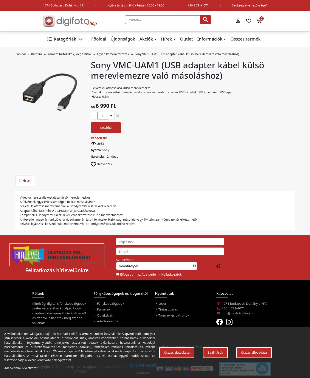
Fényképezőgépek (110, 303)
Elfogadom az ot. (151, 274)
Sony (105, 150)
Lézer (162, 303)
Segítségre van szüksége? (249, 5)
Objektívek (104, 315)
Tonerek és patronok (173, 315)
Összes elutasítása (177, 352)
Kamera (36, 54)
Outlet (186, 39)
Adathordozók (107, 321)
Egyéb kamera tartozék (113, 54)
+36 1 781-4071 (198, 5)
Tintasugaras (168, 309)
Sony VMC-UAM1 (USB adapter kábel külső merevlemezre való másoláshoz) (187, 54)
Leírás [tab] (25, 181)
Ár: (93, 107)
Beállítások (215, 352)
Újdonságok (122, 39)
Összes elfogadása (254, 352)
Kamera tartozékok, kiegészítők (69, 54)
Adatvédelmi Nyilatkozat (159, 274)
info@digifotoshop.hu (238, 313)
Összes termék (245, 39)
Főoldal (98, 39)
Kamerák (103, 309)
